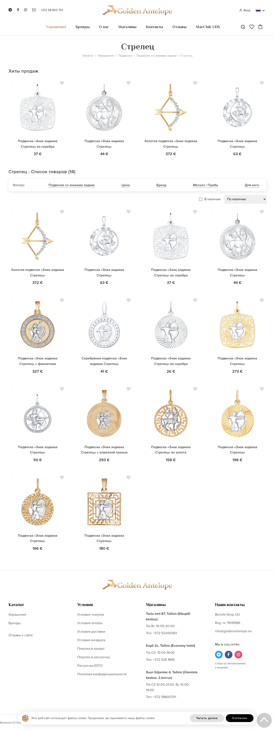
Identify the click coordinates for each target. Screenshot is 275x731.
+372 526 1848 (164, 660)
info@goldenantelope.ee (233, 631)
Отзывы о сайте (21, 635)
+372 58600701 (164, 697)
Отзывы (179, 27)
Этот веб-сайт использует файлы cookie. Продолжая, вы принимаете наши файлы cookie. (93, 718)
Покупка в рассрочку (93, 657)
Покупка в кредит (91, 649)
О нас (104, 27)
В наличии (212, 199)
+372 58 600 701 (52, 10)
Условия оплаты (89, 623)
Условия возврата (91, 640)
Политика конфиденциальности (102, 674)
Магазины (127, 27)
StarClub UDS (208, 27)
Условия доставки (91, 631)
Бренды (83, 27)
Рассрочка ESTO (90, 666)
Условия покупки (90, 614)
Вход (244, 10)
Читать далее (207, 718)
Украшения (56, 27)
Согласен (239, 718)
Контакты (154, 27)
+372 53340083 (165, 633)
